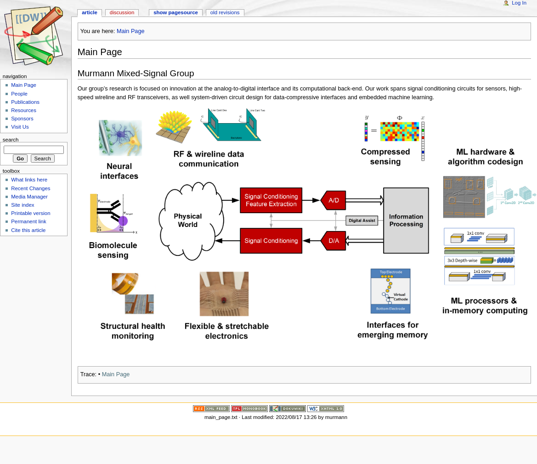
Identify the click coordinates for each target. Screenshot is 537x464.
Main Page (131, 31)
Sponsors (22, 118)
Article (89, 12)
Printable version (30, 213)
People (19, 93)
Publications (25, 102)
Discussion (122, 12)
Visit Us (20, 127)
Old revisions (225, 12)
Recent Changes (30, 188)
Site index (22, 205)
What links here (29, 179)
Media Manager (29, 196)
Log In (519, 3)
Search (11, 139)
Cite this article (28, 230)
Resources (23, 110)
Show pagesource (175, 12)
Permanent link (28, 221)
